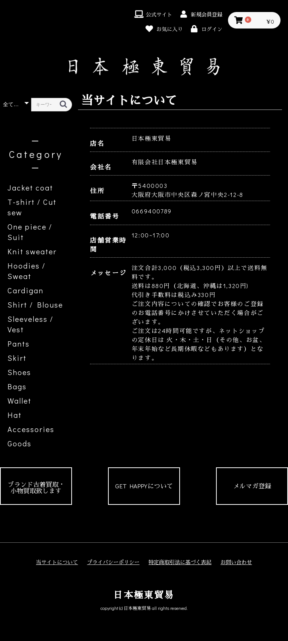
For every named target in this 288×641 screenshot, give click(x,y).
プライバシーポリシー (113, 562)
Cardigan (26, 290)
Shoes (19, 372)
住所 (97, 190)
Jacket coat (30, 187)
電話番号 (104, 216)
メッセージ (108, 273)
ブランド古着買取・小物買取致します (36, 487)
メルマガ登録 (252, 486)
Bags (17, 386)
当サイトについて (57, 562)
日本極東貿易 (143, 594)
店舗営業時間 (108, 245)
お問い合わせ (236, 562)
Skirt (17, 358)
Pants (19, 343)
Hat (15, 415)
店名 (97, 143)
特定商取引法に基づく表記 (180, 562)
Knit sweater (32, 251)
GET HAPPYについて (144, 486)
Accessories (31, 429)
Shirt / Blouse (35, 304)
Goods (20, 443)
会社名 (101, 167)
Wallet (20, 400)
